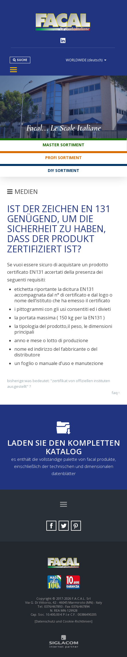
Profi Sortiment (63, 157)
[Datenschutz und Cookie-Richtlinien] (63, 621)
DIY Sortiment (63, 170)
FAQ (115, 392)
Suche (22, 60)
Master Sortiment (63, 144)
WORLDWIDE (86, 60)
